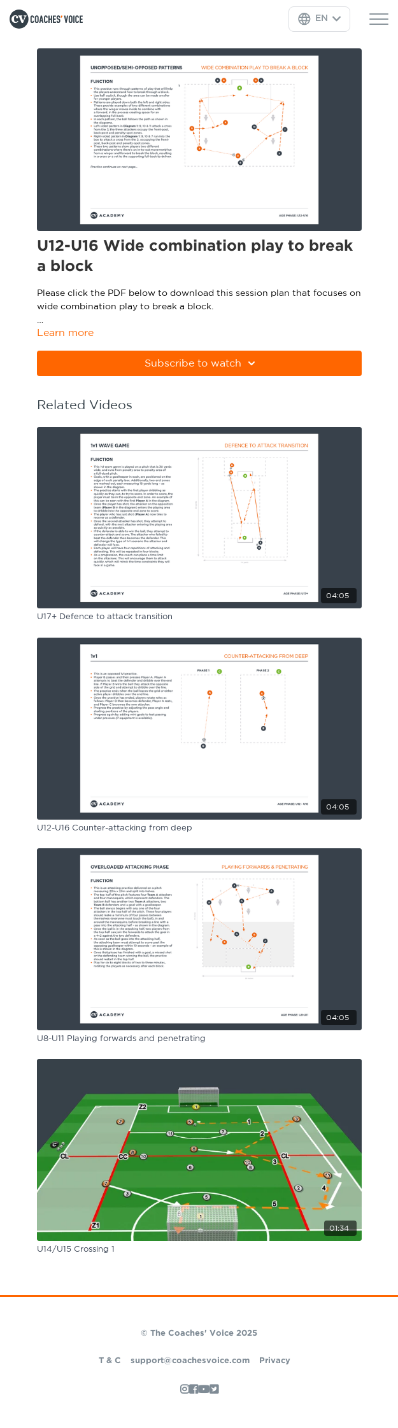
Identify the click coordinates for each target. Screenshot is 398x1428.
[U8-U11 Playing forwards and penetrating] (199, 1039)
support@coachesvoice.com (190, 1361)
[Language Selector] (319, 19)
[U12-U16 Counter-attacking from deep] (199, 828)
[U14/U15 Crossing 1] (199, 1250)
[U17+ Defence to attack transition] (199, 617)
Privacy (274, 1361)
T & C (110, 1361)
